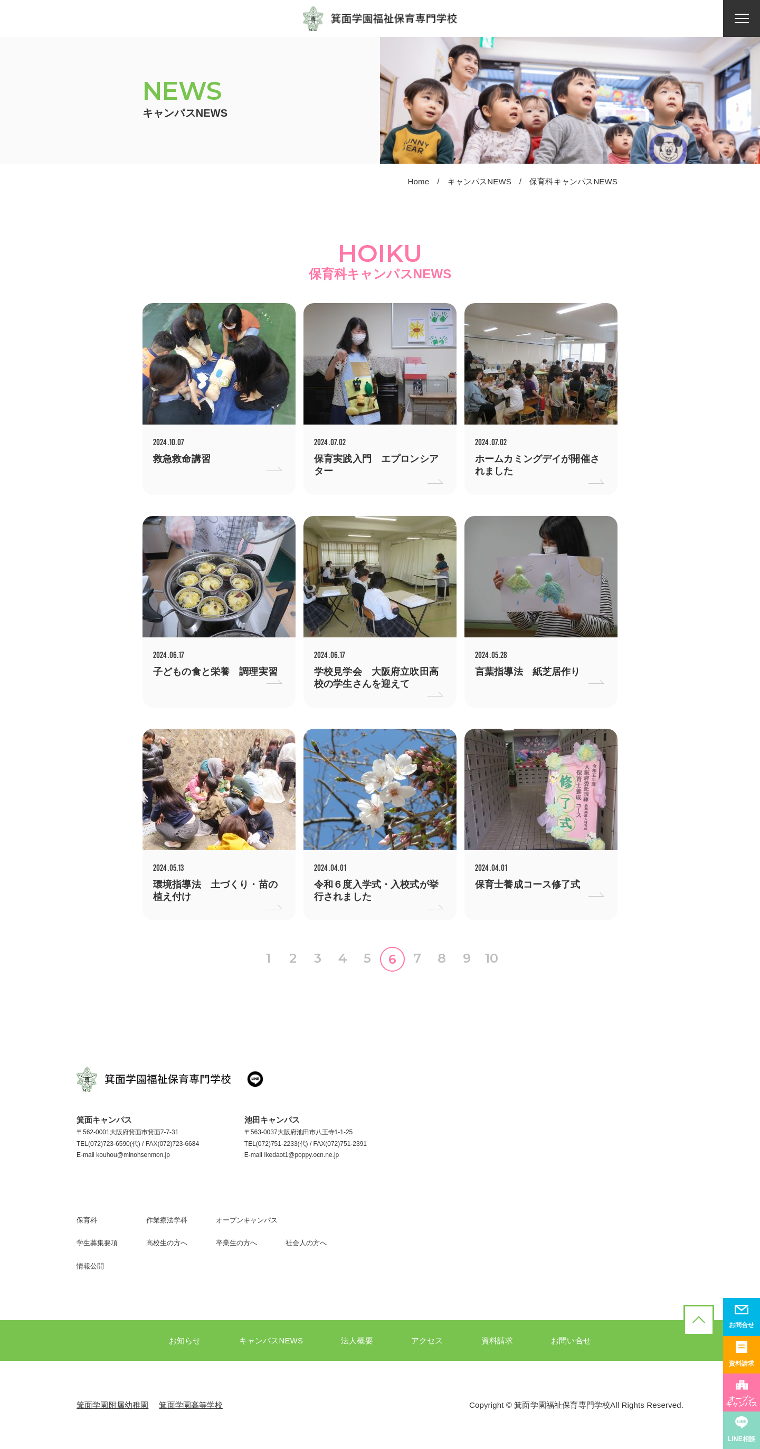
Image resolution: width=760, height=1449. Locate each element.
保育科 (87, 1220)
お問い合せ (571, 1340)
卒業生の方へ (236, 1243)
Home (419, 181)
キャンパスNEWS (479, 181)
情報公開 (90, 1266)
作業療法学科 (166, 1220)
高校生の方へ (166, 1243)
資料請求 (497, 1340)
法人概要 (357, 1340)
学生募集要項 (97, 1243)
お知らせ (185, 1340)
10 (491, 958)
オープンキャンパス (247, 1220)
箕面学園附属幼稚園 (112, 1404)
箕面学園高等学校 (191, 1404)
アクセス (427, 1340)
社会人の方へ (306, 1243)
